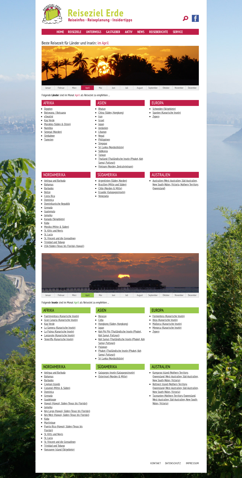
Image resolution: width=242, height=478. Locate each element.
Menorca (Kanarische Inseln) (167, 328)
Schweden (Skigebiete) (164, 109)
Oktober (166, 87)
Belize (47, 192)
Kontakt (155, 463)
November (179, 87)
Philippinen (104, 139)
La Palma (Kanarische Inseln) (59, 331)
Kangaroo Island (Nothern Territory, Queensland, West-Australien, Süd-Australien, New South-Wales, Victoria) (175, 376)
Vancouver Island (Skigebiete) (59, 449)
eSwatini (48, 116)
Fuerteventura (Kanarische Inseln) (61, 316)
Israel (101, 120)
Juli (126, 87)
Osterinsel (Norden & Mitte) (112, 376)
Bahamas (48, 184)
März (74, 87)
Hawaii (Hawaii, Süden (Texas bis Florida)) (65, 403)
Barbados (49, 188)
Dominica (49, 200)
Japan (101, 124)
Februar (61, 87)
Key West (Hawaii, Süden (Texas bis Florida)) (66, 415)
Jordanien (103, 128)
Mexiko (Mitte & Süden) (56, 227)
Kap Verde (49, 120)
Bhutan (102, 109)
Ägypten (48, 109)
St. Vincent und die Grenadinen (59, 238)
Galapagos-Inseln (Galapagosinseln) (116, 372)
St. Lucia (48, 234)
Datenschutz (173, 463)
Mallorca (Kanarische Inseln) (167, 324)
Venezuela (103, 196)
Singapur (102, 143)
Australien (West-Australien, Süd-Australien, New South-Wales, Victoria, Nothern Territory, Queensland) (175, 184)
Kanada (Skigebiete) (54, 219)
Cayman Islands (52, 384)
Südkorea (103, 151)
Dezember (192, 87)
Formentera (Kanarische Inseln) (169, 316)
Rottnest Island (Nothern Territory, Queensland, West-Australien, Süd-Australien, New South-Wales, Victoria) (175, 388)
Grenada (48, 207)
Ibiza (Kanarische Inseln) (165, 320)
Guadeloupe (50, 399)
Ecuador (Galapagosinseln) (111, 192)
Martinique (49, 423)
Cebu (100, 320)
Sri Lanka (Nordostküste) (111, 147)
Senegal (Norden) (53, 132)
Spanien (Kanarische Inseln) (167, 113)
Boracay (102, 316)
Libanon (102, 132)
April (87, 87)
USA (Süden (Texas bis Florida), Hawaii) (64, 246)
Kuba (46, 223)
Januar (48, 87)
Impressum (192, 463)
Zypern (156, 116)
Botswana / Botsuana (55, 113)
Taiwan (102, 155)
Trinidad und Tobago (54, 242)
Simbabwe (49, 136)
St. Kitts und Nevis (53, 231)
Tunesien (48, 139)
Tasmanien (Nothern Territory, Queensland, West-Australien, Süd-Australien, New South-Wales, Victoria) (175, 399)
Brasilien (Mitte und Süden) (112, 184)
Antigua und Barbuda (55, 181)
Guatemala (49, 211)
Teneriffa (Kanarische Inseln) (58, 339)
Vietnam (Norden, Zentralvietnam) (115, 166)
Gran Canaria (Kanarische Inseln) (61, 320)
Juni (113, 87)
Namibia (48, 128)
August (140, 87)
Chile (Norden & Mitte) (110, 188)
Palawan (102, 347)
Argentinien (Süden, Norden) (112, 181)
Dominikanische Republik (57, 204)
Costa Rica (49, 196)
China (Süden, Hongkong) (111, 113)
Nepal (101, 136)
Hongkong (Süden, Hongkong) (113, 324)
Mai (100, 87)
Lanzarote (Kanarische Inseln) (59, 335)
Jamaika (48, 215)
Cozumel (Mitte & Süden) (57, 388)
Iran (100, 116)
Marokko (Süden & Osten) (57, 124)
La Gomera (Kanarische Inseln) (59, 328)
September (153, 87)
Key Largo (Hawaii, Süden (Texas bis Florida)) (67, 411)
